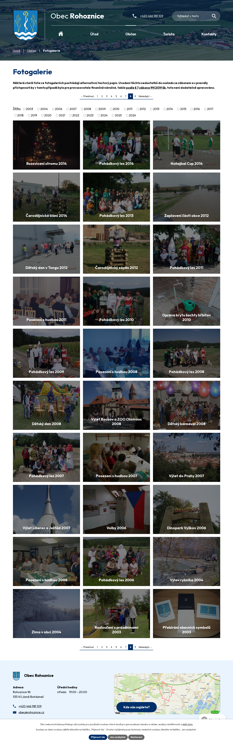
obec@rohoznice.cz (31, 712)
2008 (87, 109)
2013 (156, 109)
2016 (196, 109)
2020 (47, 115)
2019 (34, 115)
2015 (183, 109)
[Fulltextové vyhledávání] (196, 16)
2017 (210, 109)
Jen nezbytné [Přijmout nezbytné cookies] (117, 737)
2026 (132, 115)
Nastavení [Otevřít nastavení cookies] (136, 737)
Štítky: (17, 108)
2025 (118, 115)
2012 (143, 109)
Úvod (16, 51)
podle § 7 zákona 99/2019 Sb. (146, 88)
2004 (44, 109)
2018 (20, 115)
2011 (129, 109)
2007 (73, 109)
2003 (29, 109)
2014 (169, 109)
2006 (58, 109)
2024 (104, 115)
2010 (116, 109)
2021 (62, 115)
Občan (31, 51)
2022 (75, 115)
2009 (102, 109)
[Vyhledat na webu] (214, 16)
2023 (90, 115)
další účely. (187, 724)
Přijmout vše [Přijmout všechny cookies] (98, 737)
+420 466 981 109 (30, 706)
